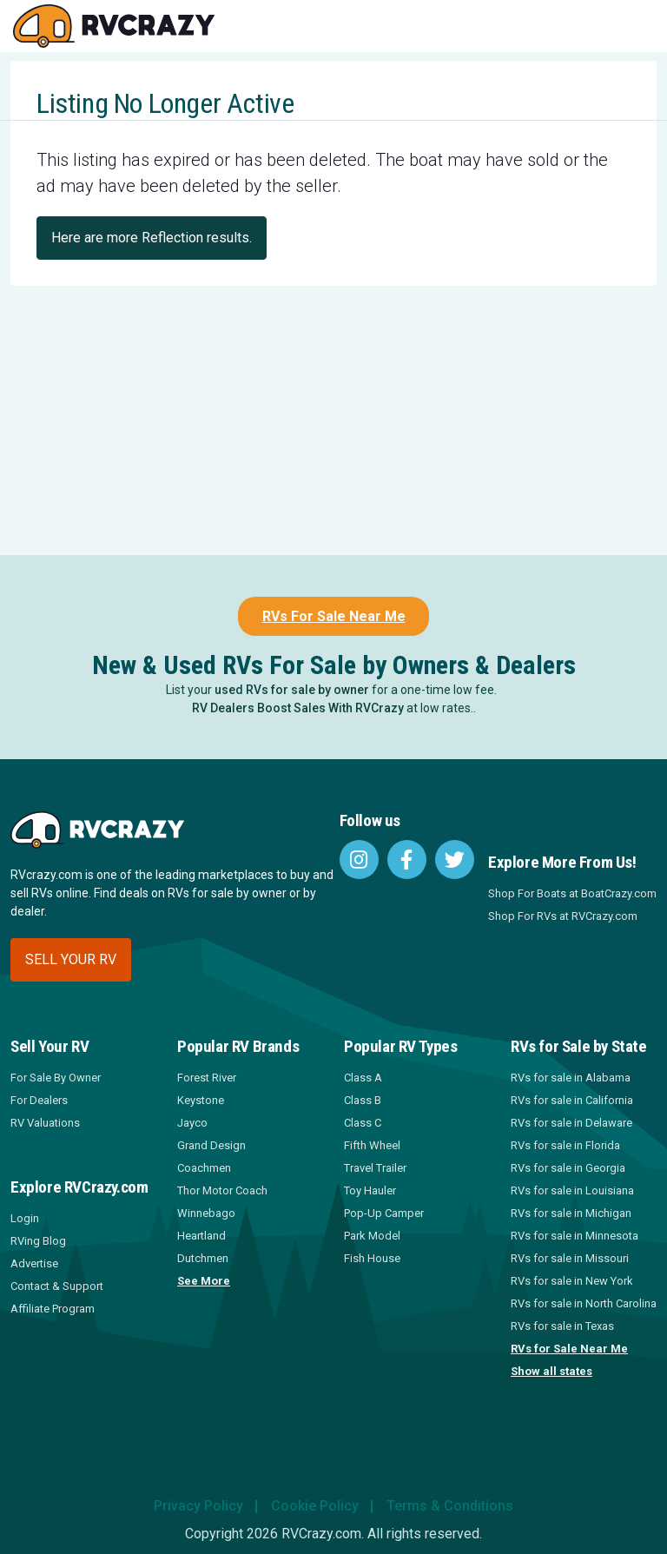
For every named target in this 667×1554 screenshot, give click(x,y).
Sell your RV (70, 959)
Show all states (551, 1371)
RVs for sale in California (572, 1100)
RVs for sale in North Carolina (584, 1303)
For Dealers (39, 1100)
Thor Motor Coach (222, 1190)
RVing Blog (38, 1240)
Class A (363, 1077)
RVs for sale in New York (572, 1280)
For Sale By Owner (55, 1077)
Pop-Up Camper (384, 1213)
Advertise (34, 1263)
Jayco (192, 1122)
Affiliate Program (52, 1308)
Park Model (372, 1235)
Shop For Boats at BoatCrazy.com (572, 893)
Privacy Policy (198, 1506)
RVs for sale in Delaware (571, 1122)
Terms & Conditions (449, 1506)
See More (203, 1280)
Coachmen (204, 1167)
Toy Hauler (370, 1190)
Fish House (372, 1258)
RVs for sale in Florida (565, 1145)
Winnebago (206, 1213)
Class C (362, 1122)
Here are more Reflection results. (151, 237)
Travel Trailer (375, 1167)
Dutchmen (202, 1258)
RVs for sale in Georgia (568, 1167)
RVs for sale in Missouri (570, 1258)
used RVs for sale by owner (292, 690)
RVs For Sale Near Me (334, 616)
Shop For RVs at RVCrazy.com (562, 915)
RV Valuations (45, 1122)
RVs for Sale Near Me (569, 1348)
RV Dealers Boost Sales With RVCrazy (298, 708)
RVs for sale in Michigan (571, 1213)
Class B (362, 1100)
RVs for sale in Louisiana (572, 1190)
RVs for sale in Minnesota (574, 1235)
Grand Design (211, 1145)
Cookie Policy (315, 1506)
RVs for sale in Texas (562, 1325)
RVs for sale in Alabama (571, 1077)
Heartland (201, 1235)
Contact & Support (56, 1286)
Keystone (200, 1100)
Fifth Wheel (372, 1145)
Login (24, 1218)
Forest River (206, 1077)
